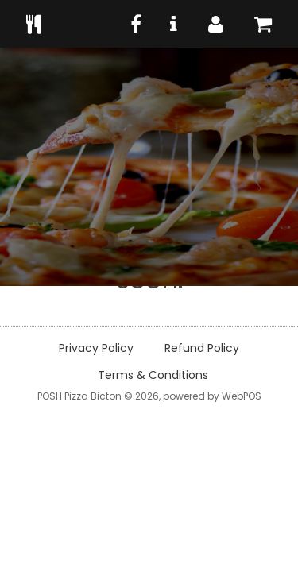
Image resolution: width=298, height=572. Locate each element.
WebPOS (241, 396)
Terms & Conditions (153, 375)
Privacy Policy (96, 348)
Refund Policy (201, 348)
